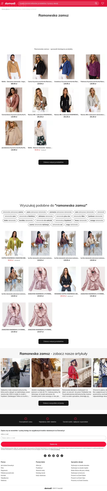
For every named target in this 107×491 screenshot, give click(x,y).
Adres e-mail (4, 434)
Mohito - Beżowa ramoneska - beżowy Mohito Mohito (44, 148)
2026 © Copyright (57, 488)
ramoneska (10, 216)
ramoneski (100, 212)
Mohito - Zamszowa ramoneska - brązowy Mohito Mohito (19, 81)
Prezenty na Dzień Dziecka (79, 480)
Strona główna (6, 9)
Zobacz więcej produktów (53, 162)
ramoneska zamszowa (13, 212)
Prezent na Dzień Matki (78, 475)
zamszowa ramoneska (36, 212)
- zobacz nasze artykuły (53, 353)
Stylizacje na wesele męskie (79, 468)
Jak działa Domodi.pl (7, 465)
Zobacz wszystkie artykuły (53, 403)
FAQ (2, 468)
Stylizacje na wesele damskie (80, 465)
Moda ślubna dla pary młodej (80, 470)
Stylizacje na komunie (78, 473)
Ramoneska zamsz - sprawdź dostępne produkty (53, 49)
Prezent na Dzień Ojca (78, 478)
